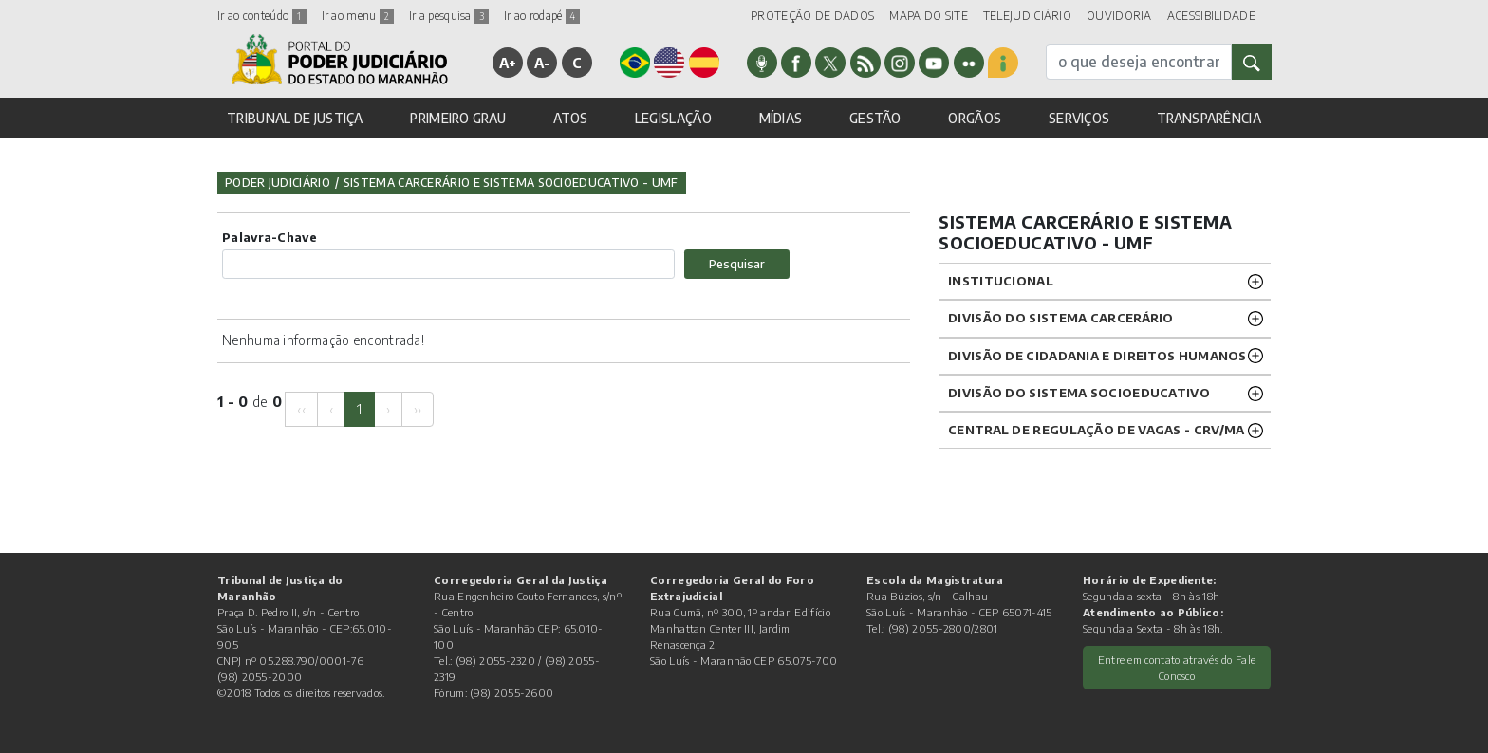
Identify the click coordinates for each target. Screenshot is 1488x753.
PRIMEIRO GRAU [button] (458, 118)
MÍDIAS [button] (781, 118)
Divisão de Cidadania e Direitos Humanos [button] (1097, 355)
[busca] (1139, 62)
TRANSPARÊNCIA (1209, 118)
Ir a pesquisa (449, 16)
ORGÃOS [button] (974, 118)
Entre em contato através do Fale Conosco (1177, 667)
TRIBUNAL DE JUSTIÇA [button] (295, 118)
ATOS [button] (570, 118)
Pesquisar (737, 263)
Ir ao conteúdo (262, 16)
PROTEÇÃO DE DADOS (812, 16)
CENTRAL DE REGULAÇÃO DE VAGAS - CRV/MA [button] (1096, 429)
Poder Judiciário (277, 182)
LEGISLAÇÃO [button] (673, 118)
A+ (508, 62)
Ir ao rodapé (542, 16)
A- (542, 62)
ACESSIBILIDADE (1211, 16)
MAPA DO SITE (928, 16)
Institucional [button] (1000, 280)
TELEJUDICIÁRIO (1027, 16)
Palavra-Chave (269, 237)
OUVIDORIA (1119, 16)
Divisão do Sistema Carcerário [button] (1061, 317)
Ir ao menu (358, 16)
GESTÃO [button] (875, 118)
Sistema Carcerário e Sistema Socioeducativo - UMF (511, 182)
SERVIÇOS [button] (1079, 118)
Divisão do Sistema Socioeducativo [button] (1079, 392)
